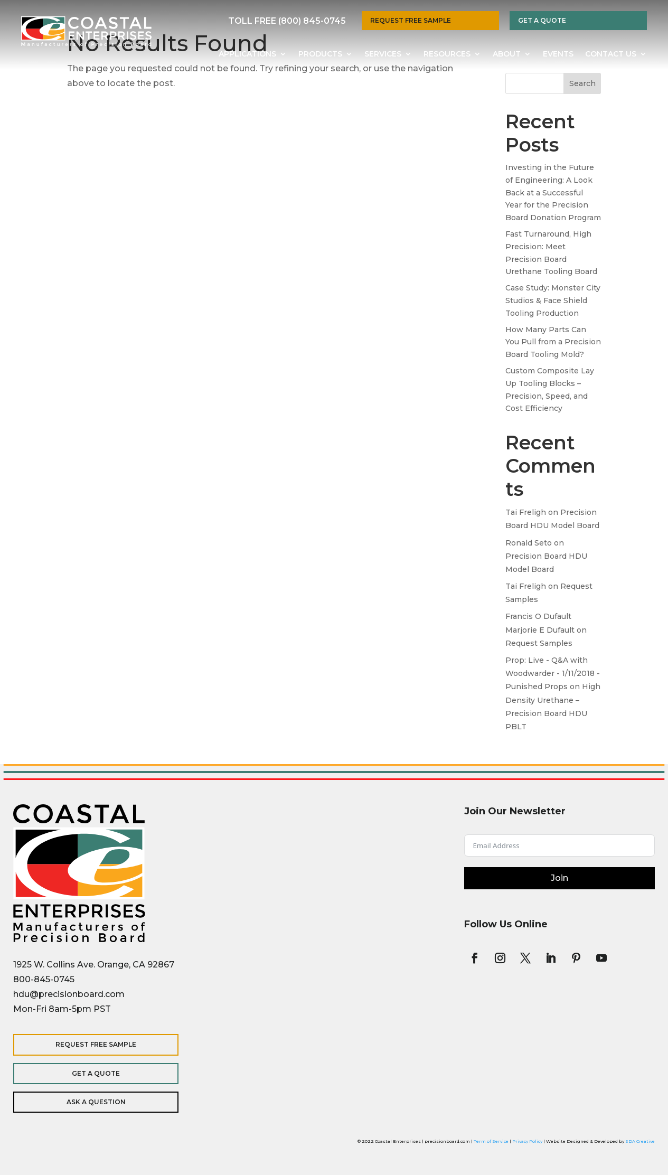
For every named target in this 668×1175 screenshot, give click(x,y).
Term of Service (491, 1141)
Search (582, 83)
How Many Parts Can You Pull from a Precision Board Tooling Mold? (553, 342)
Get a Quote (542, 20)
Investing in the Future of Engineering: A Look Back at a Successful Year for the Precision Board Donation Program (553, 192)
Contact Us (610, 54)
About (507, 54)
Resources (447, 54)
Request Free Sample (410, 20)
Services (382, 54)
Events (558, 54)
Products (320, 54)
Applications (247, 54)
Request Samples (538, 643)
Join (559, 878)
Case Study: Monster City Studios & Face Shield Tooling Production (552, 300)
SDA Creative (640, 1141)
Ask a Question (81, 1102)
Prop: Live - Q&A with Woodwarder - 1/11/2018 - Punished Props (552, 673)
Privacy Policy (527, 1141)
